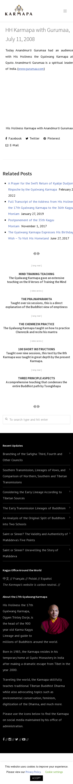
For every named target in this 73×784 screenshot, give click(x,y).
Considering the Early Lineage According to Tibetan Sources (32, 495)
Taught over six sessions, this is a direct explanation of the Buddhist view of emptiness (37, 303)
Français (19, 578)
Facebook (13, 138)
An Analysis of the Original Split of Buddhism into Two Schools (34, 521)
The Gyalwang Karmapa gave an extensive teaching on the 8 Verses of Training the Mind (36, 278)
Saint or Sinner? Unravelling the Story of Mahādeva (30, 553)
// (18, 739)
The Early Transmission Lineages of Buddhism (34, 508)
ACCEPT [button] (36, 778)
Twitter (32, 138)
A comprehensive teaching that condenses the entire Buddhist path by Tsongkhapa (36, 382)
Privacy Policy (33, 772)
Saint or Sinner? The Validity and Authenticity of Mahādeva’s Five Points (35, 537)
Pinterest (51, 138)
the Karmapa (30, 652)
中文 (6, 578)
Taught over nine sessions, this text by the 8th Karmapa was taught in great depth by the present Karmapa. (36, 355)
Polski (32, 578)
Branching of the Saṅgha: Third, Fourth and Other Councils (32, 457)
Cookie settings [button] (54, 772)
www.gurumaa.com (31, 69)
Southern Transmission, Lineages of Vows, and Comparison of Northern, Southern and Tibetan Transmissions (35, 476)
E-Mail (12, 145)
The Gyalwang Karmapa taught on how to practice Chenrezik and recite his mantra (36, 328)
